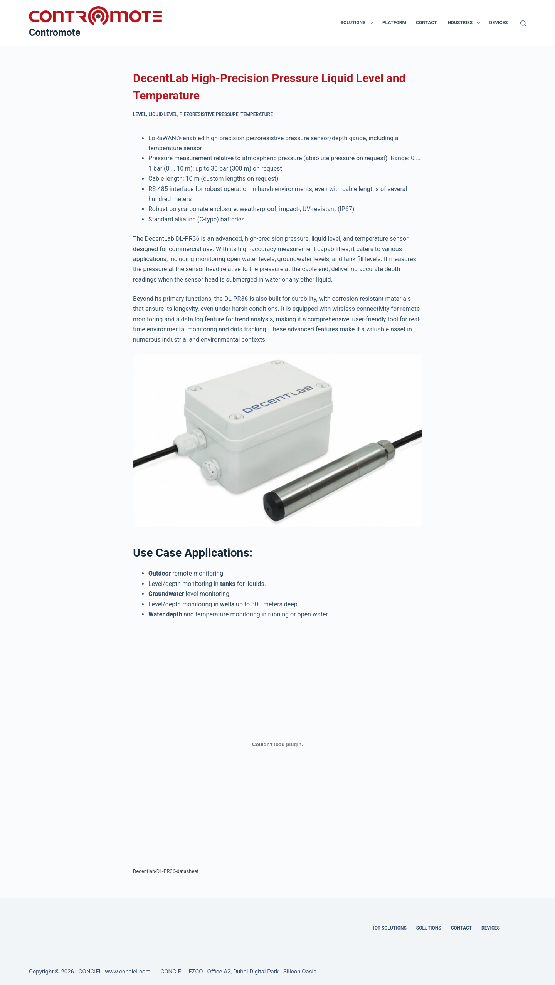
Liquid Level (162, 114)
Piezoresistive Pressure (209, 114)
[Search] (523, 23)
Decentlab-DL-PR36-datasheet (165, 871)
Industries (464, 23)
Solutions (358, 23)
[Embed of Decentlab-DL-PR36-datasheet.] (277, 744)
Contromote (55, 32)
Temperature (256, 114)
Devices (498, 22)
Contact (426, 22)
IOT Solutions (389, 928)
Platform (394, 22)
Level (139, 114)
